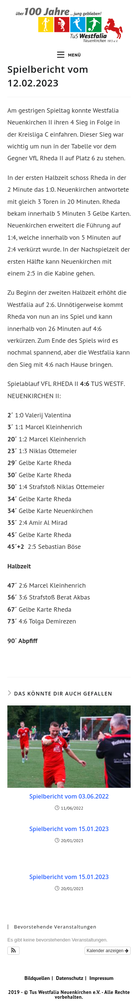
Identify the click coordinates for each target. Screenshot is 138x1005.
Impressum (101, 978)
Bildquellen (37, 978)
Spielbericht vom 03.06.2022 (69, 796)
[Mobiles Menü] (69, 55)
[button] (13, 950)
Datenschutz (69, 978)
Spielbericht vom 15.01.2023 (69, 829)
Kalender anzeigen (107, 950)
